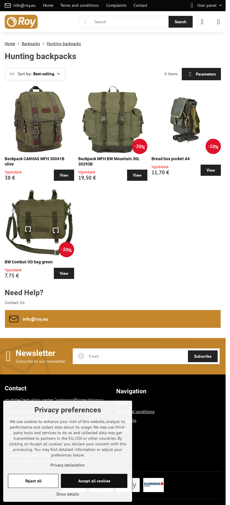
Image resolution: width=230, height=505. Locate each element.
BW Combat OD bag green (29, 262)
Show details (67, 494)
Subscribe (202, 356)
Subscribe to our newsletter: (41, 361)
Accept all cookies (94, 481)
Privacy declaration (68, 465)
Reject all (33, 481)
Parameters (201, 74)
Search (180, 21)
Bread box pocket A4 (170, 158)
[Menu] (218, 22)
